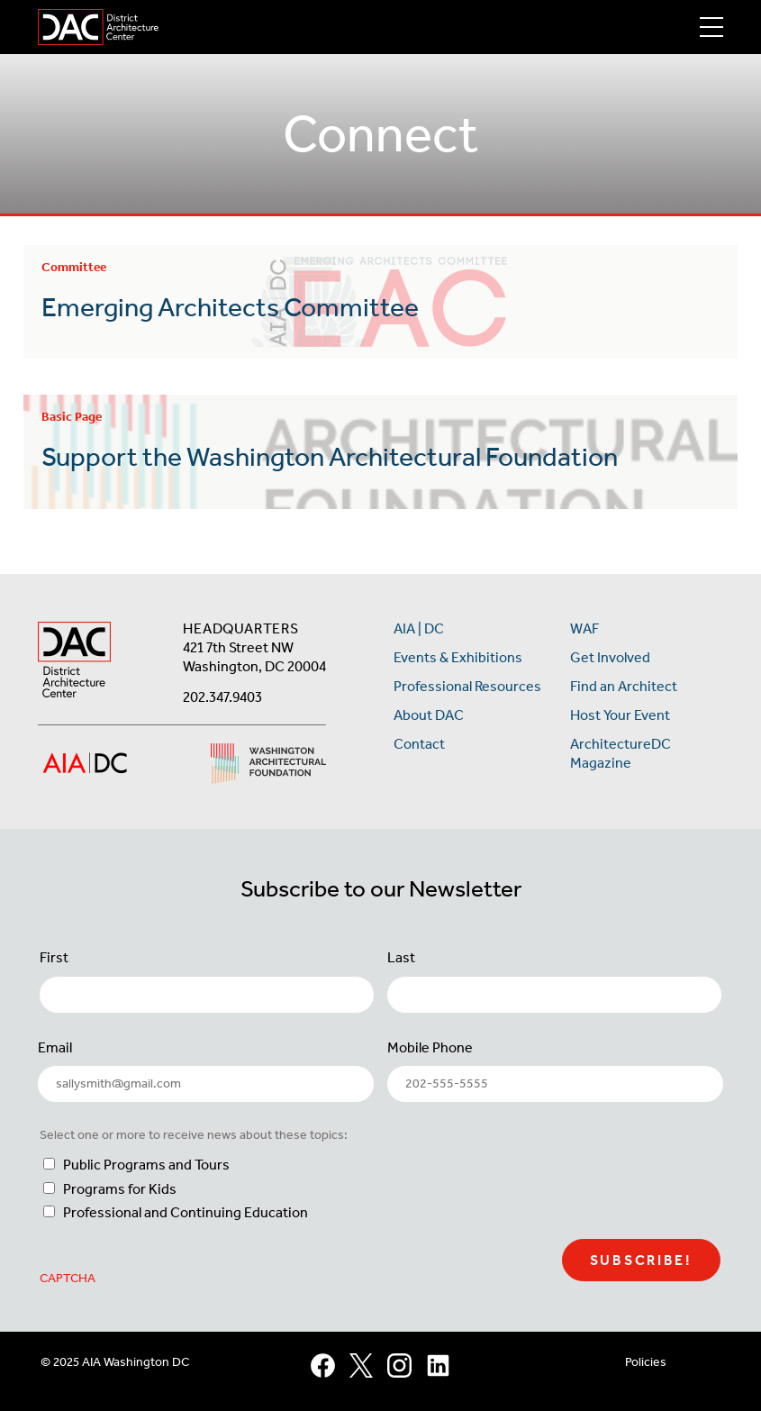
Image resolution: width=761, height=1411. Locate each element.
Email (55, 1047)
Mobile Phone (430, 1047)
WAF (584, 628)
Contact (419, 743)
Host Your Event (620, 715)
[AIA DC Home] (74, 662)
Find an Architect (623, 686)
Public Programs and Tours (146, 1164)
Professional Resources (467, 686)
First (54, 957)
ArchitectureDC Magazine (620, 753)
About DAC (429, 715)
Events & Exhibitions (458, 657)
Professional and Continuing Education (185, 1212)
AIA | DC (419, 628)
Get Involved (610, 657)
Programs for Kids (120, 1188)
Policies (645, 1362)
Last (401, 957)
